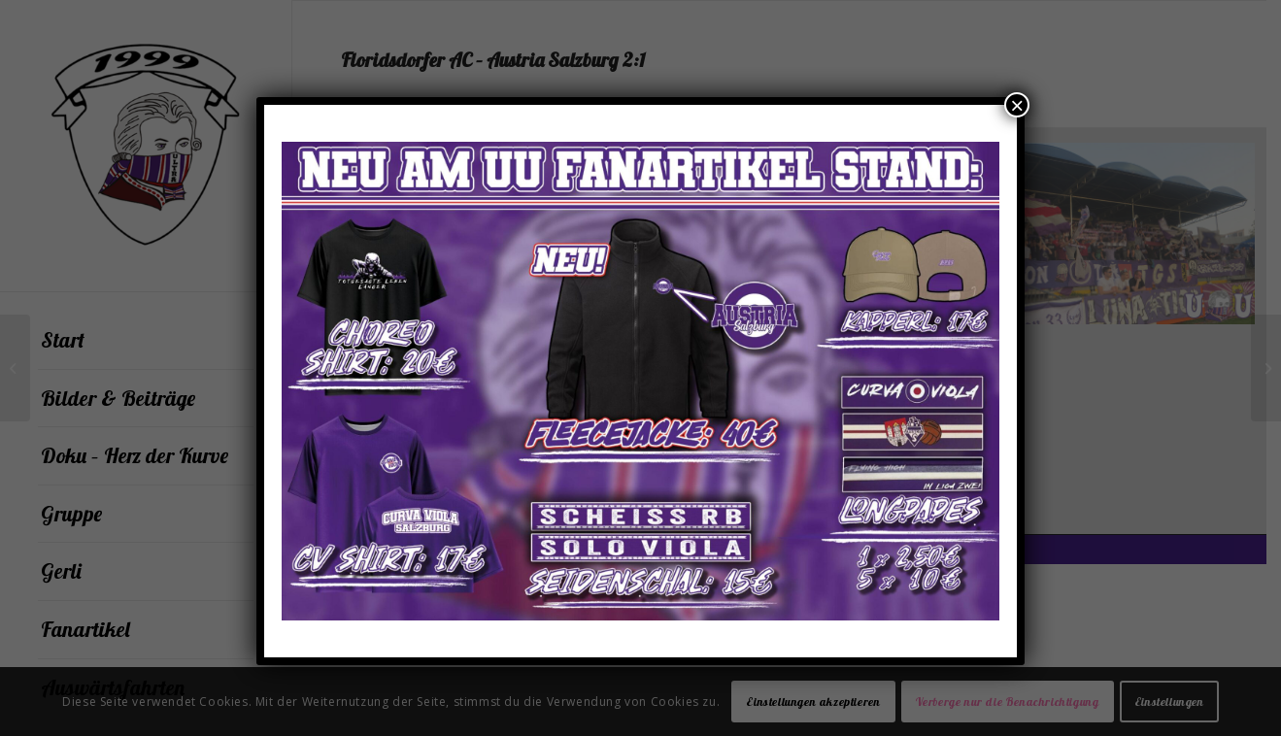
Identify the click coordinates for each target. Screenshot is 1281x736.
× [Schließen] (1017, 104)
